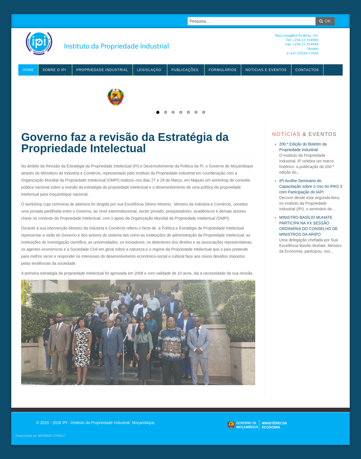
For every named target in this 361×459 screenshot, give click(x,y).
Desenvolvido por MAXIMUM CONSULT (41, 435)
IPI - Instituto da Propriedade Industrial (172, 43)
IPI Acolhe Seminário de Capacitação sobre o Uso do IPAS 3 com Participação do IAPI (310, 186)
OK (325, 21)
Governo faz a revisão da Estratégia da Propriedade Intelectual (125, 143)
